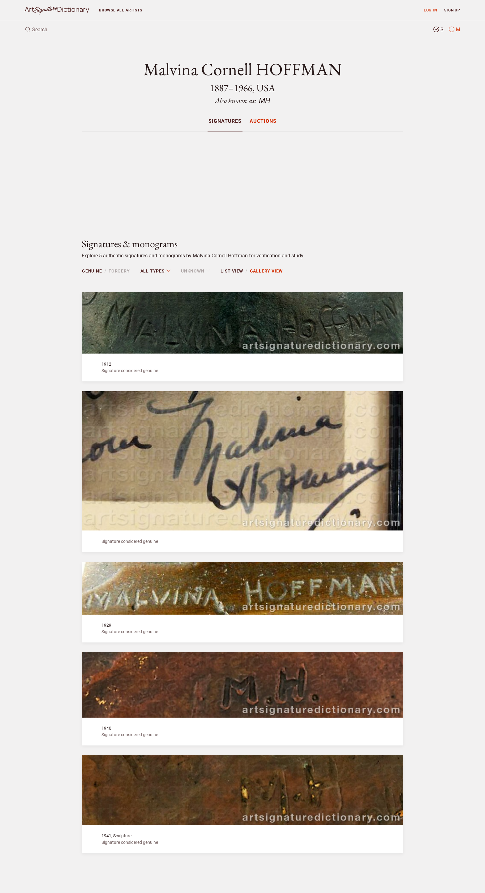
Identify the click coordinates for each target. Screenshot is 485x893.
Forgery (119, 270)
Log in (430, 10)
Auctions (263, 121)
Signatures (225, 121)
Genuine (92, 270)
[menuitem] (225, 121)
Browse (120, 10)
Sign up (452, 10)
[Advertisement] (242, 179)
